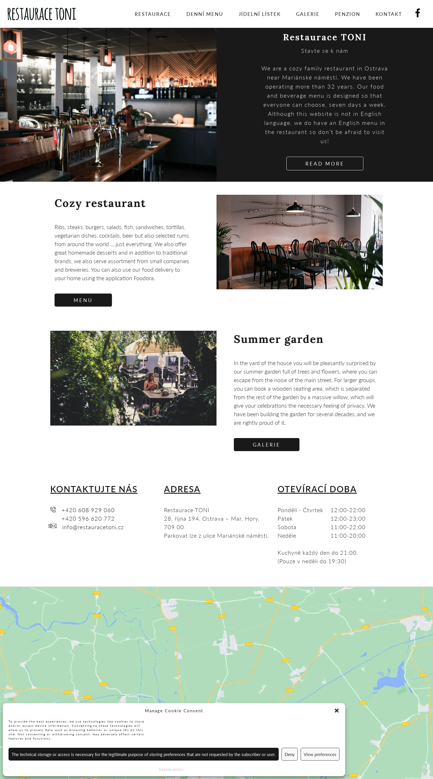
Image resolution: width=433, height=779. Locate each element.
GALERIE (266, 444)
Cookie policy (171, 769)
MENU (83, 300)
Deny (290, 754)
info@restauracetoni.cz (93, 527)
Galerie (308, 14)
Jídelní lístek (260, 14)
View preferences (320, 754)
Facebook (422, 11)
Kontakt (389, 14)
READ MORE (324, 163)
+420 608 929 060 (88, 510)
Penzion (347, 14)
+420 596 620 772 (88, 518)
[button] (337, 710)
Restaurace (153, 14)
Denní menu (204, 14)
